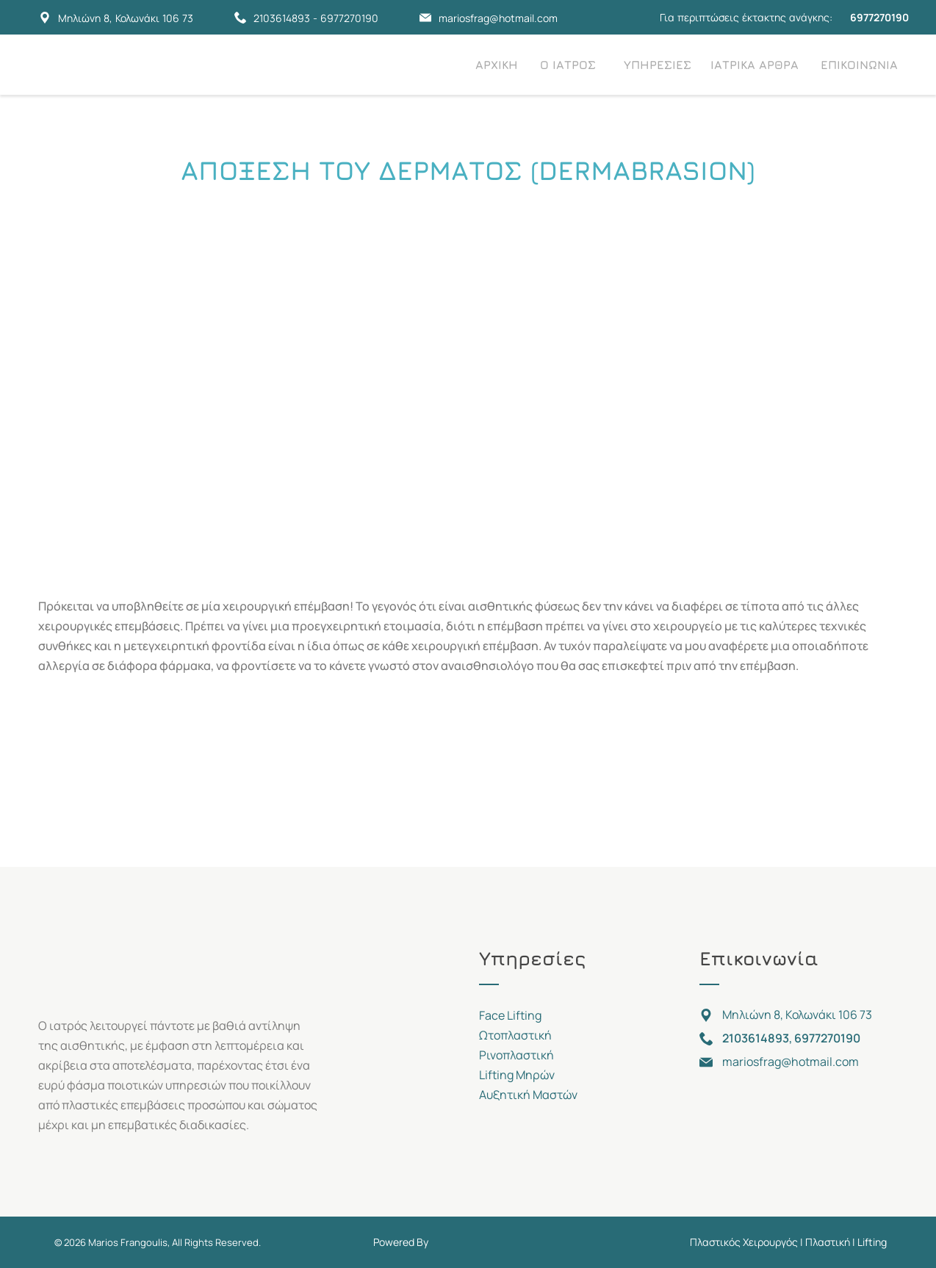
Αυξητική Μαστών (528, 1095)
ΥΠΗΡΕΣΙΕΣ (657, 64)
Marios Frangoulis (128, 1242)
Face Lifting (510, 1015)
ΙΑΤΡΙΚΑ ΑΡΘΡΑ (754, 64)
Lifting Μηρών (517, 1075)
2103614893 (281, 18)
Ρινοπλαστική (516, 1055)
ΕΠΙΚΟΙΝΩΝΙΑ (859, 64)
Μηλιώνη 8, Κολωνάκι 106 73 (125, 18)
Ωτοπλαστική (515, 1035)
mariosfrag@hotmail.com (498, 18)
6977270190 (349, 18)
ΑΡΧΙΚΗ (496, 64)
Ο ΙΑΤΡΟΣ (568, 64)
